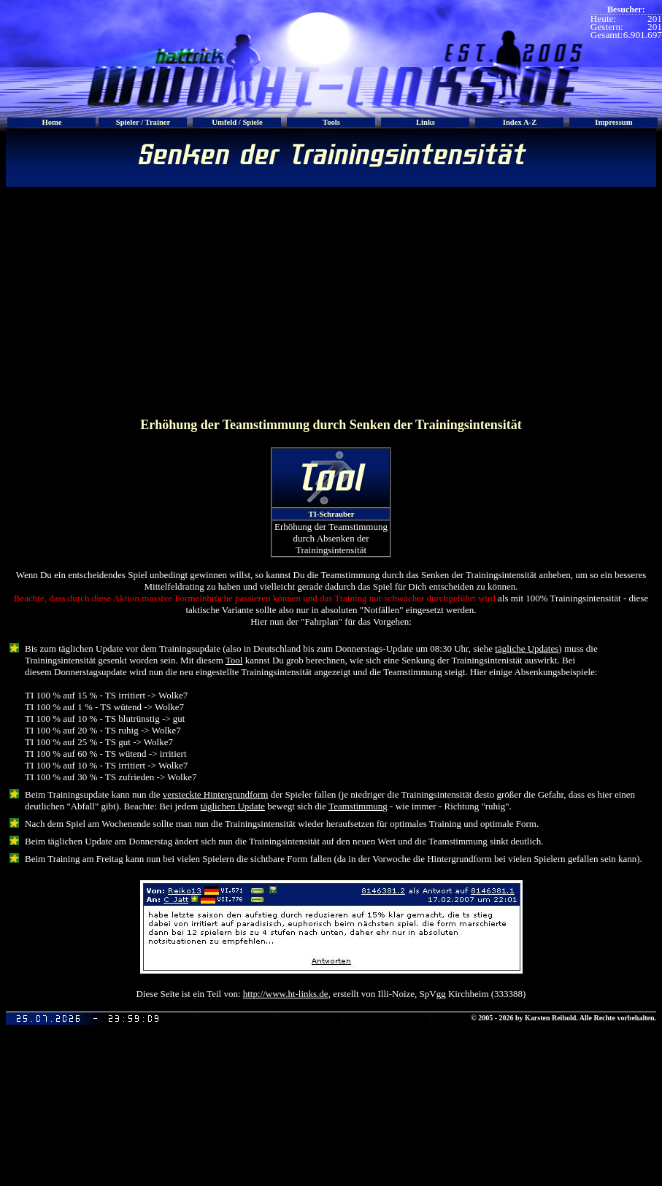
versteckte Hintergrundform (216, 794)
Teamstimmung (358, 806)
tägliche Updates (526, 648)
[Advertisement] (331, 301)
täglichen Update (233, 806)
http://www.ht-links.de (285, 993)
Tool (234, 660)
